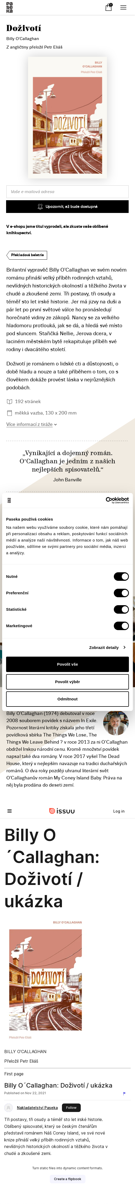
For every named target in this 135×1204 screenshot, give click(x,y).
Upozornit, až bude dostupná (67, 206)
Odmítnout (67, 699)
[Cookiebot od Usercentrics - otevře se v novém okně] (106, 500)
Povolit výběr (67, 681)
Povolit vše (67, 664)
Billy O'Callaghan (22, 38)
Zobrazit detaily (104, 647)
